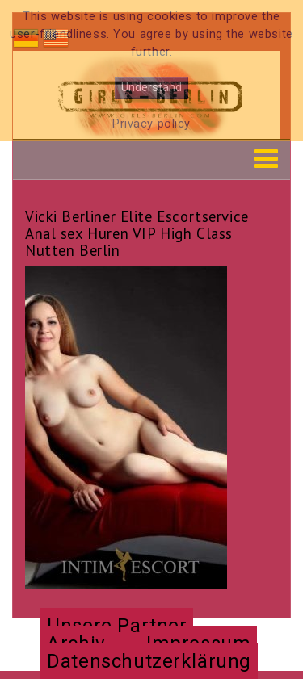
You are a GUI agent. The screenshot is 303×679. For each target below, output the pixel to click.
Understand (151, 87)
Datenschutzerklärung (149, 661)
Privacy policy (151, 124)
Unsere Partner (117, 625)
